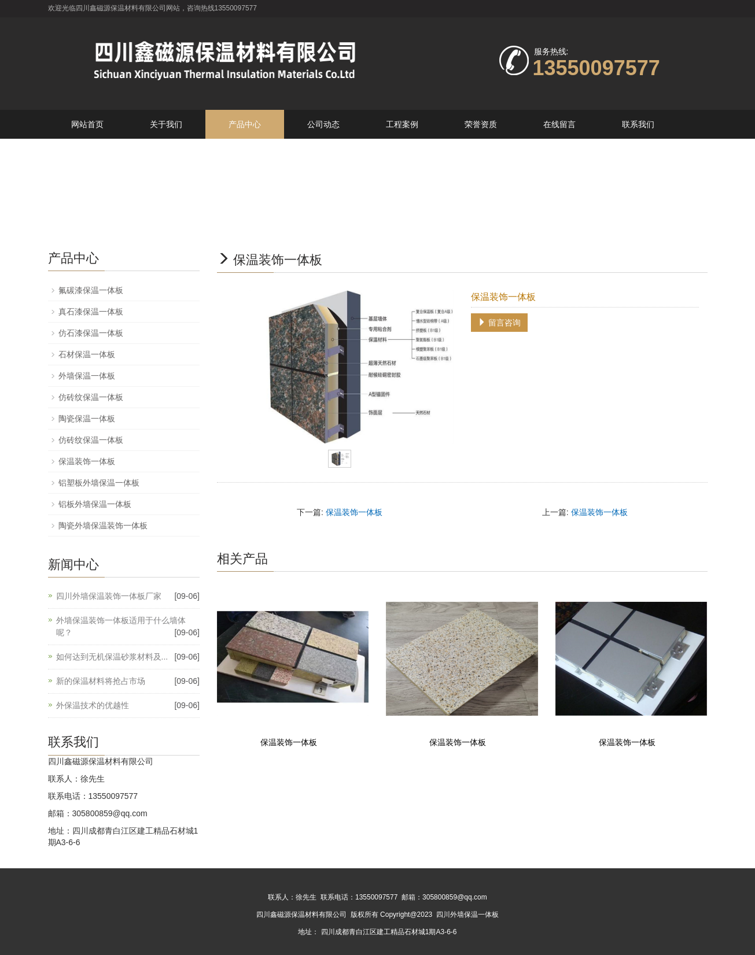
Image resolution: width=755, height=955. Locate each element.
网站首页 (87, 124)
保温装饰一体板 (354, 512)
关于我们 (166, 124)
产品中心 (245, 124)
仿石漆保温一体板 (90, 333)
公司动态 (323, 124)
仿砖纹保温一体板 (90, 397)
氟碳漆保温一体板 (90, 290)
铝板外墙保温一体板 (94, 504)
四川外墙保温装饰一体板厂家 (108, 596)
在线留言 (559, 124)
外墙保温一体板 (86, 375)
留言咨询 (499, 322)
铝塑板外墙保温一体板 (98, 482)
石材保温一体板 (86, 354)
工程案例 (402, 124)
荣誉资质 (481, 124)
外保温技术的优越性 (92, 705)
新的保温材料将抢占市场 (100, 681)
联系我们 (638, 124)
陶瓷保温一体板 (86, 418)
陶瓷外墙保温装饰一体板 (103, 525)
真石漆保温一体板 (90, 311)
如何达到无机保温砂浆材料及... (112, 656)
